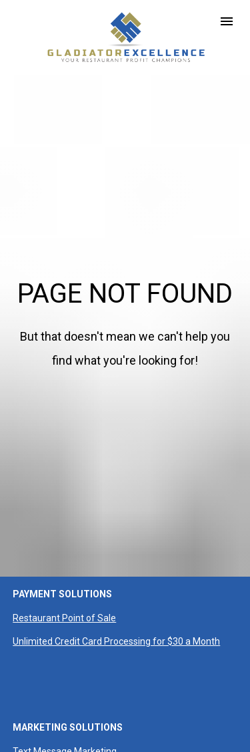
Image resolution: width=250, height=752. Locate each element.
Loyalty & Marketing (54, 746)
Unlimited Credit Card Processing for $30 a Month (116, 612)
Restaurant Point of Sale (64, 589)
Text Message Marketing (65, 723)
